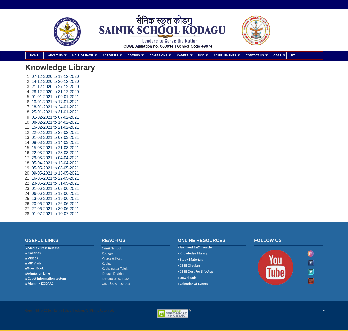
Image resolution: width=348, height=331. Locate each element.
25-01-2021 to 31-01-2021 (55, 111)
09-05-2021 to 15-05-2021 (55, 172)
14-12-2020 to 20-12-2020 (55, 81)
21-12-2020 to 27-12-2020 (55, 86)
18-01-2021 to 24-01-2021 (55, 106)
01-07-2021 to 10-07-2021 (55, 213)
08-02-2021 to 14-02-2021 (55, 122)
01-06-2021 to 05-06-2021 (55, 188)
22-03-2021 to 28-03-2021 (55, 152)
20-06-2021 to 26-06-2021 (55, 203)
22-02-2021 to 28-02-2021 (55, 132)
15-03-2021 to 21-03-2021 (55, 147)
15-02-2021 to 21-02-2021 (55, 127)
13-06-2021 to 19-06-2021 (55, 198)
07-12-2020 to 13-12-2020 (55, 76)
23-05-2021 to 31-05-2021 (55, 183)
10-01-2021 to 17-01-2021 (55, 101)
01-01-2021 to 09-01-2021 (55, 96)
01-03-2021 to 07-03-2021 (55, 137)
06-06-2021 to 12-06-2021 (55, 193)
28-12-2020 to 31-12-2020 (55, 91)
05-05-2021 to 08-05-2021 (55, 167)
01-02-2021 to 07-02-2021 (55, 116)
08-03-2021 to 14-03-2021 (55, 142)
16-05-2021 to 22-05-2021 (55, 178)
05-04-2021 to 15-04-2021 (55, 162)
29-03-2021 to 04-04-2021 (55, 157)
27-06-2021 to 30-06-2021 (55, 208)
